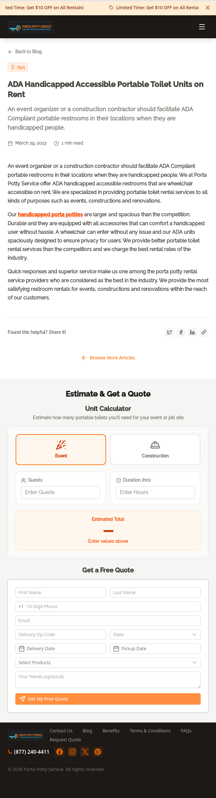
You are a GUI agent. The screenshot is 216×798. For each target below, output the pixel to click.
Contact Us (61, 731)
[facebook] (59, 752)
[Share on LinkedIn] (192, 332)
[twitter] (85, 752)
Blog (87, 731)
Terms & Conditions (150, 731)
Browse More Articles (108, 358)
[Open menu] (202, 26)
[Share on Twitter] (169, 332)
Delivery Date (36, 648)
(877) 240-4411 (28, 751)
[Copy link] (203, 332)
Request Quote (65, 740)
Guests (31, 480)
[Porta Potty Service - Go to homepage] (31, 26)
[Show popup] (196, 634)
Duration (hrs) (133, 480)
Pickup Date (129, 648)
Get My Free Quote (43, 699)
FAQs (186, 731)
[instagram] (72, 752)
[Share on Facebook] (180, 332)
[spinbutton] (60, 492)
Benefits (110, 731)
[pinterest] (98, 752)
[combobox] (155, 634)
